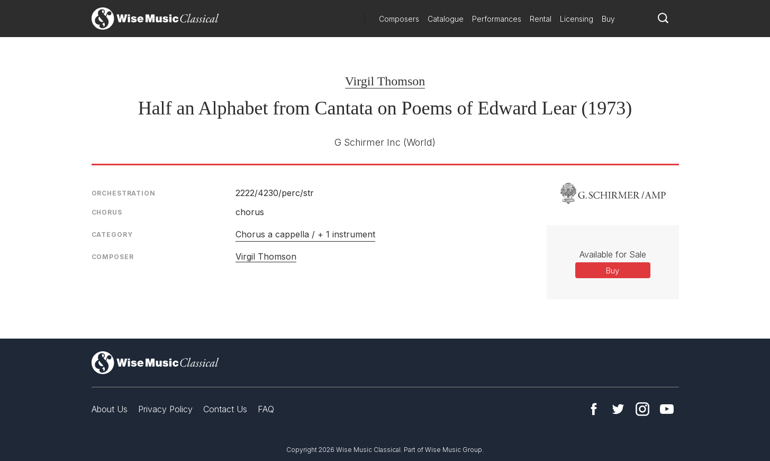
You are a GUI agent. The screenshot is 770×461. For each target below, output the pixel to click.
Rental (540, 18)
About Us (110, 409)
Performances (496, 18)
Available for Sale (612, 254)
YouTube (667, 409)
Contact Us (225, 409)
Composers (399, 18)
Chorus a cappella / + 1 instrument (305, 234)
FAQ (266, 409)
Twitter (618, 409)
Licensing (576, 18)
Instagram (642, 409)
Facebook (594, 409)
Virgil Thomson (385, 81)
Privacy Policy (165, 409)
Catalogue (446, 18)
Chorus (107, 212)
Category (112, 234)
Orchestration (124, 193)
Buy (608, 18)
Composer (113, 257)
